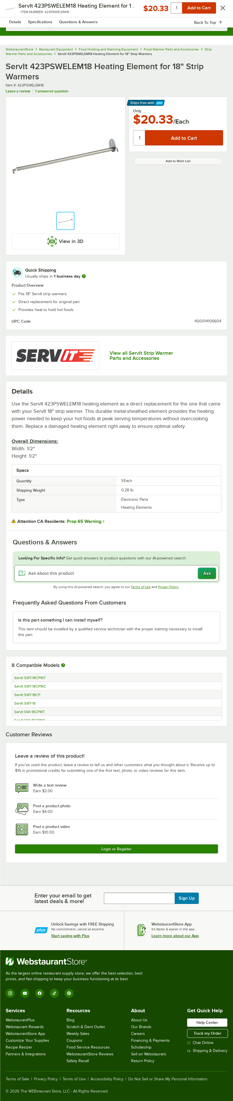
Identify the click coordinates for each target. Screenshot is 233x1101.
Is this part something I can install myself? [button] (60, 620)
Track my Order (207, 1033)
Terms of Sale (17, 1079)
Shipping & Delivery (207, 1051)
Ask (207, 573)
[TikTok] (54, 993)
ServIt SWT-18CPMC (30, 686)
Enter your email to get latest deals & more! (63, 898)
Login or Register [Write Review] (116, 849)
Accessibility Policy (107, 1079)
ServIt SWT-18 (25, 703)
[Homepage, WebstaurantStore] (116, 10)
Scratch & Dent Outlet (86, 1027)
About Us (139, 1020)
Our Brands (141, 1027)
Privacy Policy (168, 587)
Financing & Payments (150, 1040)
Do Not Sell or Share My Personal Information (168, 1079)
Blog (70, 1020)
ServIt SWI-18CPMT (29, 712)
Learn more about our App (175, 935)
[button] (65, 221)
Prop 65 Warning (84, 521)
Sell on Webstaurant (148, 1054)
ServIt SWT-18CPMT (30, 678)
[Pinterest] (69, 993)
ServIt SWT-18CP (27, 695)
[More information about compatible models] (63, 665)
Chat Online (200, 1043)
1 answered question (51, 91)
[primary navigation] (18, 10)
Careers (138, 1034)
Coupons (74, 1040)
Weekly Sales (78, 1034)
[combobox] (116, 25)
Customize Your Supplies (27, 1040)
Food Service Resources (88, 1047)
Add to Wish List (178, 161)
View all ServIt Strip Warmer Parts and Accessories (141, 355)
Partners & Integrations (26, 1054)
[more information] (83, 276)
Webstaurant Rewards (25, 1027)
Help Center (207, 1022)
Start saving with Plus (70, 935)
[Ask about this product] (116, 573)
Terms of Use (141, 587)
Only (137, 111)
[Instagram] (10, 993)
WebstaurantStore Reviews (90, 1054)
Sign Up (187, 898)
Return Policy (142, 1061)
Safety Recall (78, 1061)
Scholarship (141, 1047)
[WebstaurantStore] (76, 961)
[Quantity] (139, 137)
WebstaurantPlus (20, 1020)
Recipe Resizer (19, 1047)
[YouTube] (24, 993)
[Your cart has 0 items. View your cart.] (218, 10)
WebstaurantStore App (25, 1034)
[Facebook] (39, 993)
